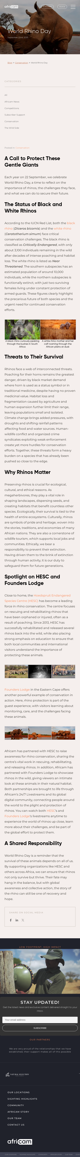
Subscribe (47, 7)
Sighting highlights (22, 1099)
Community (16, 1105)
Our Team (15, 1118)
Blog (10, 62)
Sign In (62, 7)
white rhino (62, 228)
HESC (51, 811)
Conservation (21, 62)
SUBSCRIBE (40, 1028)
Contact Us (16, 1124)
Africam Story (18, 1111)
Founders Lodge (17, 689)
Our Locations (19, 1092)
